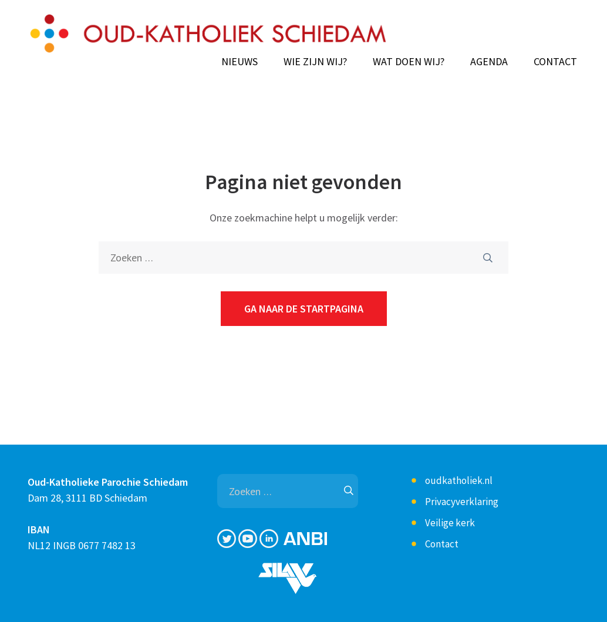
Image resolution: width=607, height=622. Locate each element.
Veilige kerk (450, 522)
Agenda (489, 61)
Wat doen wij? (408, 61)
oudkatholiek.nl (459, 480)
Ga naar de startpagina (303, 308)
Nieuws (239, 61)
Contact (555, 61)
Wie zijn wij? (315, 61)
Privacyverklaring (461, 501)
